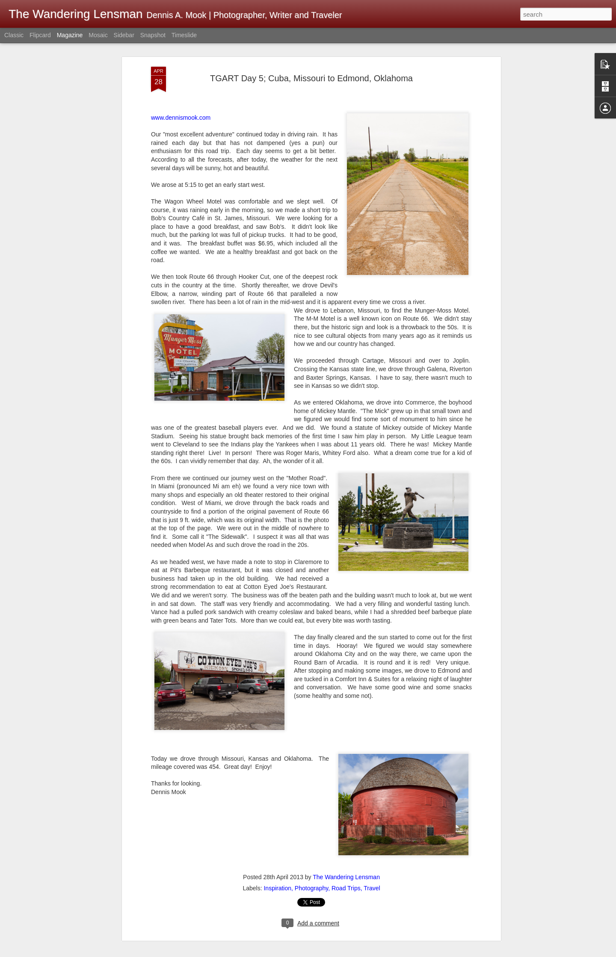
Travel (372, 837)
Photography (311, 837)
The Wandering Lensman (346, 826)
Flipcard (40, 35)
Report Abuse (468, 952)
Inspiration (277, 837)
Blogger (443, 952)
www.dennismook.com (180, 67)
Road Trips (346, 837)
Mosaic (98, 35)
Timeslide (184, 35)
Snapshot (153, 35)
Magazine (70, 35)
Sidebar (124, 35)
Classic (14, 35)
